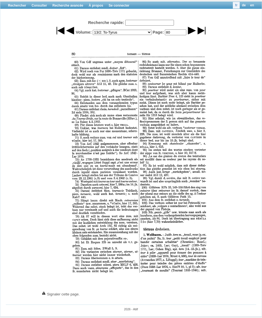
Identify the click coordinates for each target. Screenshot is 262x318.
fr (236, 5)
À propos (96, 5)
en (252, 5)
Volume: (84, 32)
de (244, 5)
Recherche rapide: (106, 22)
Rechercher (17, 5)
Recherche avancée (67, 5)
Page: (158, 32)
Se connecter (119, 5)
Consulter (39, 5)
